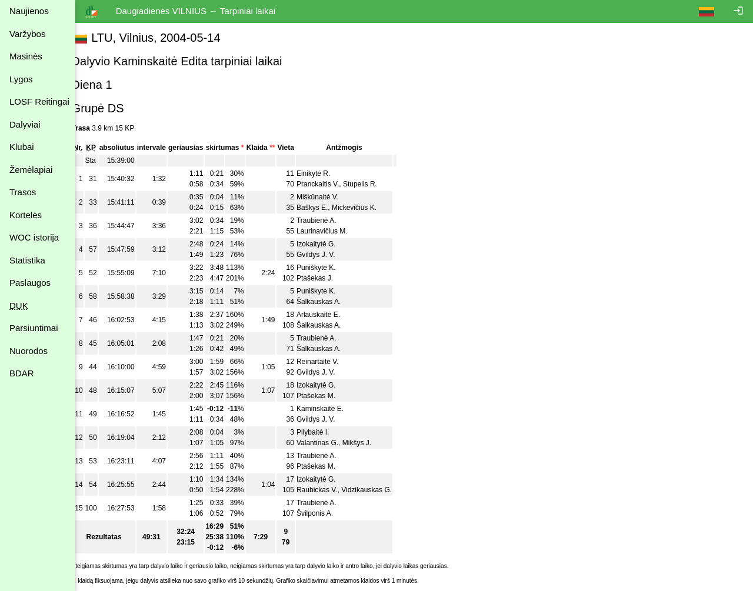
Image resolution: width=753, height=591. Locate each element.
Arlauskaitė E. (331, 314)
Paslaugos (30, 283)
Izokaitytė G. (329, 244)
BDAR (21, 373)
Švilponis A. (327, 513)
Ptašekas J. (327, 278)
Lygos (20, 79)
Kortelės (25, 215)
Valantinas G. (330, 443)
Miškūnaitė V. (330, 197)
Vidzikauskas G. (380, 490)
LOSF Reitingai (39, 101)
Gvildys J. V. (328, 255)
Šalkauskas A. (331, 302)
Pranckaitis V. (330, 184)
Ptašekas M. (328, 396)
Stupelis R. (373, 184)
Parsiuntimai (33, 328)
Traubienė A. (329, 220)
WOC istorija (34, 237)
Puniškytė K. (329, 267)
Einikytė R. (326, 173)
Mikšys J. (369, 443)
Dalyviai (25, 124)
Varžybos (27, 34)
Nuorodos (28, 351)
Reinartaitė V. (330, 362)
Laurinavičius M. (335, 231)
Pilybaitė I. (325, 432)
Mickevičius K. (367, 207)
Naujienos (29, 11)
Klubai (21, 147)
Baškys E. (325, 207)
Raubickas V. (330, 490)
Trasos (22, 192)
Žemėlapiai (30, 170)
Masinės (25, 56)
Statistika (27, 260)
